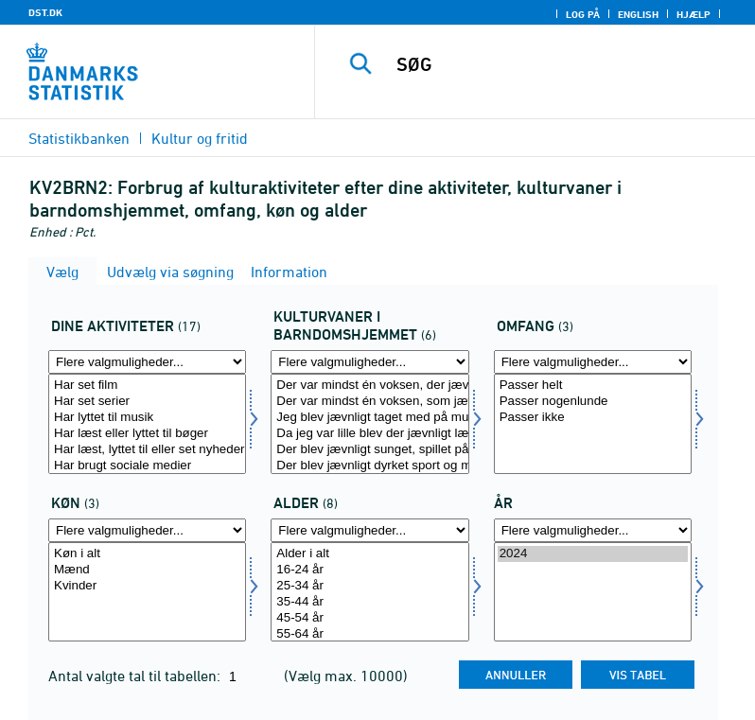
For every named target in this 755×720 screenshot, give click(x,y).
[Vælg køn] (147, 592)
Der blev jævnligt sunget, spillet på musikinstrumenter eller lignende (369, 450)
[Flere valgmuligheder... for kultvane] (369, 362)
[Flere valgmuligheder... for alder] (369, 530)
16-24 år (369, 570)
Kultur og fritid (199, 138)
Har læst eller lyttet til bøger (147, 434)
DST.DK (45, 12)
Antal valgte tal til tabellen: (136, 675)
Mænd (147, 570)
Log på (583, 14)
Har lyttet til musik (147, 418)
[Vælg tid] (593, 592)
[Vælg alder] (369, 592)
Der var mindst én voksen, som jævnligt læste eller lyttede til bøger (369, 402)
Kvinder (147, 586)
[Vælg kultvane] (369, 424)
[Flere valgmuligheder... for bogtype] (593, 362)
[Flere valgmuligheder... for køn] (147, 530)
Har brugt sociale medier (147, 466)
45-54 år (369, 618)
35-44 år (369, 602)
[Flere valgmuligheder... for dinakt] (147, 362)
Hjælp (693, 14)
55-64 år (369, 634)
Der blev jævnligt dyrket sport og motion (369, 466)
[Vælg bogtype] (593, 424)
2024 (593, 554)
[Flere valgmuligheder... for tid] (593, 530)
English (638, 14)
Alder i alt (369, 554)
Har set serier (147, 402)
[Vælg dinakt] (147, 424)
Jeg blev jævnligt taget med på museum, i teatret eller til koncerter (369, 418)
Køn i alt (147, 554)
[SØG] (563, 64)
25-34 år (369, 586)
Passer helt (593, 386)
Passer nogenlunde (593, 402)
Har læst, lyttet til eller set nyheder (147, 450)
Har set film (147, 386)
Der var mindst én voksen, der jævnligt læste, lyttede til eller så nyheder (369, 386)
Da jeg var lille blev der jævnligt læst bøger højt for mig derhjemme (369, 434)
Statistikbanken (79, 138)
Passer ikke (593, 418)
